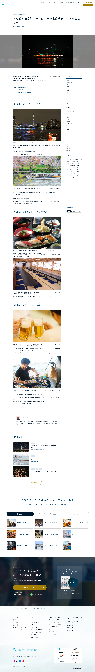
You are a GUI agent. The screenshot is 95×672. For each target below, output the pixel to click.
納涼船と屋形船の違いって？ (25, 87)
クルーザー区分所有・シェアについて (20, 624)
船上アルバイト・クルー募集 (54, 624)
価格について (15, 625)
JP (79, 2)
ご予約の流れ (15, 620)
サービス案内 (15, 617)
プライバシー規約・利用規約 (54, 622)
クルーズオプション (67, 5)
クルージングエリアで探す (36, 629)
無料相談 (88, 5)
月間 (79, 211)
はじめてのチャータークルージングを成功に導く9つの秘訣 (74, 622)
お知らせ (51, 629)
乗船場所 (46, 5)
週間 (74, 211)
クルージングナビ (20, 608)
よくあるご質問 (70, 627)
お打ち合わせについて (17, 622)
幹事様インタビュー (35, 637)
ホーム (14, 608)
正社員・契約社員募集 (53, 626)
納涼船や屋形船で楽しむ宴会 (25, 92)
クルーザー (25, 5)
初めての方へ (43, 2)
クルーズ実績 (77, 5)
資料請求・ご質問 (52, 2)
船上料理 (39, 5)
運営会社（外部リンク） (53, 619)
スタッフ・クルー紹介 (53, 621)
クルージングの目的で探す (36, 632)
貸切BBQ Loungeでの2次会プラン (19, 627)
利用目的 (32, 5)
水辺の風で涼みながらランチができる (27, 90)
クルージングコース (55, 5)
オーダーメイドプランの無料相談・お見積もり (74, 618)
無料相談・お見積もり (29, 587)
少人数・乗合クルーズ (17, 629)
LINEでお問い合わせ (70, 2)
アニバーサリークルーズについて (55, 617)
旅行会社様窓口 (61, 2)
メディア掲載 (51, 631)
